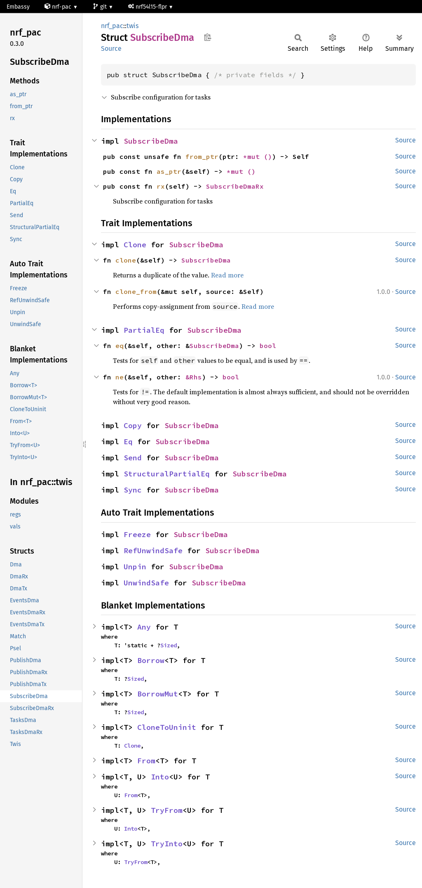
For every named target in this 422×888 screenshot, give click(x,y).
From (146, 760)
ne (119, 377)
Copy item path (207, 37)
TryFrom (167, 810)
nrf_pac (112, 26)
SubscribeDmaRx (235, 186)
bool (268, 345)
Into (160, 776)
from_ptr (201, 156)
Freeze (137, 534)
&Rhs (193, 377)
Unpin (135, 566)
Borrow (150, 660)
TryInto (167, 843)
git (100, 6)
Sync (133, 490)
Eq (128, 441)
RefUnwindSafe (153, 550)
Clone (135, 244)
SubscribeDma (151, 141)
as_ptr (169, 171)
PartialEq (144, 330)
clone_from (136, 291)
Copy (133, 425)
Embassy (18, 6)
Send (133, 457)
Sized (168, 645)
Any (144, 627)
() (268, 156)
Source (111, 48)
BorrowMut (157, 694)
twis (132, 26)
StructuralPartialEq (167, 473)
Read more (227, 274)
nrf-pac (59, 6)
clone (125, 260)
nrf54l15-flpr (148, 6)
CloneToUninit (166, 727)
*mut (253, 156)
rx (161, 186)
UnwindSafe (146, 582)
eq (119, 345)
